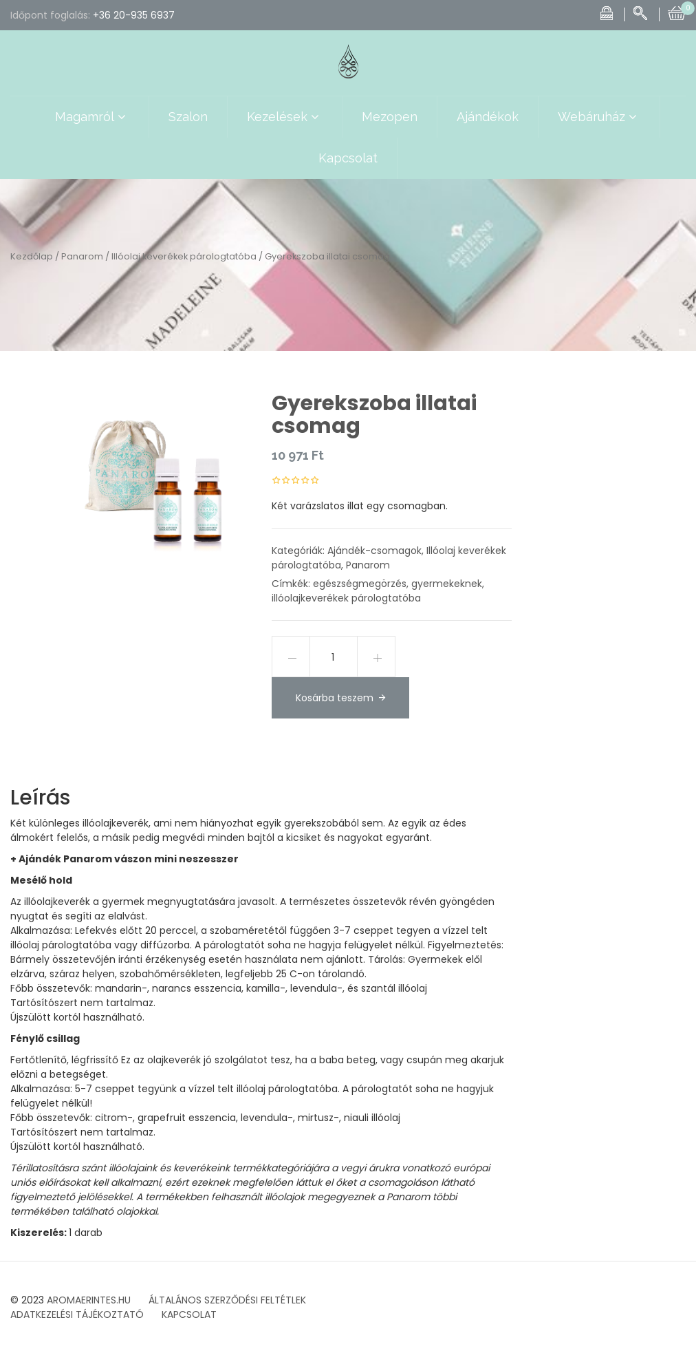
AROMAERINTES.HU (89, 1300)
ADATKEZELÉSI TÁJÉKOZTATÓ (77, 1314)
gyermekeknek (446, 583)
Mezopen (389, 116)
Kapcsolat (348, 158)
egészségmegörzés (359, 583)
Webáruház (599, 117)
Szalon (188, 116)
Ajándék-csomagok (374, 550)
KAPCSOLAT (189, 1314)
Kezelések (285, 117)
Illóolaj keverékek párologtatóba (184, 256)
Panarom (82, 256)
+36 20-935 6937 (134, 15)
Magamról (92, 117)
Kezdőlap (31, 256)
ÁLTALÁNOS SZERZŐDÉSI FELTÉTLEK (227, 1300)
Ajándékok (488, 116)
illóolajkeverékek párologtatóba (346, 598)
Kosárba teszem (334, 698)
